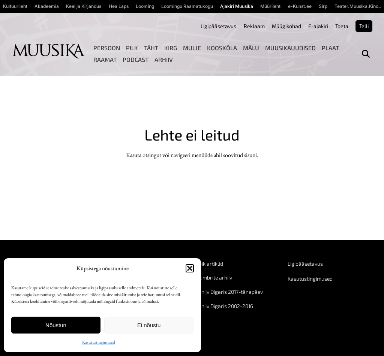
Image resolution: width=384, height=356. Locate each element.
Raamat (105, 59)
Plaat (330, 47)
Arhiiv (163, 59)
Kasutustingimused (98, 342)
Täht (151, 47)
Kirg (170, 47)
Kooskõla (222, 47)
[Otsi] (365, 53)
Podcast (135, 59)
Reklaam (254, 26)
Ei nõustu (149, 325)
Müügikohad (286, 26)
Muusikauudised (290, 47)
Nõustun (55, 325)
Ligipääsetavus (218, 26)
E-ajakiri (318, 26)
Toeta (341, 26)
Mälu (251, 47)
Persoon (106, 47)
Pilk (132, 47)
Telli (364, 26)
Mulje (192, 47)
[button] (190, 268)
